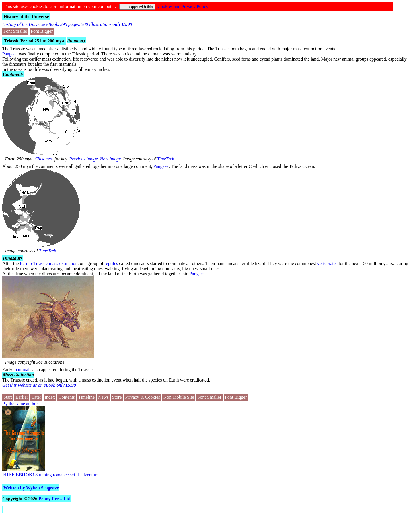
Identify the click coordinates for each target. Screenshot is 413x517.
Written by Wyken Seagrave (31, 487)
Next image (110, 158)
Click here (44, 158)
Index (50, 397)
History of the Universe (26, 16)
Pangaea (9, 53)
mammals (22, 369)
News (103, 397)
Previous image (83, 158)
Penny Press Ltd (54, 498)
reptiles (111, 263)
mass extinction (63, 263)
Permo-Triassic (34, 263)
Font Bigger (42, 31)
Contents (67, 397)
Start (7, 397)
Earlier (21, 397)
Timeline (86, 397)
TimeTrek (165, 158)
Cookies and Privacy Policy (182, 6)
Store (117, 397)
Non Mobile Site (178, 397)
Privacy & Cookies (142, 397)
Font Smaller (15, 31)
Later (36, 397)
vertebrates (327, 263)
